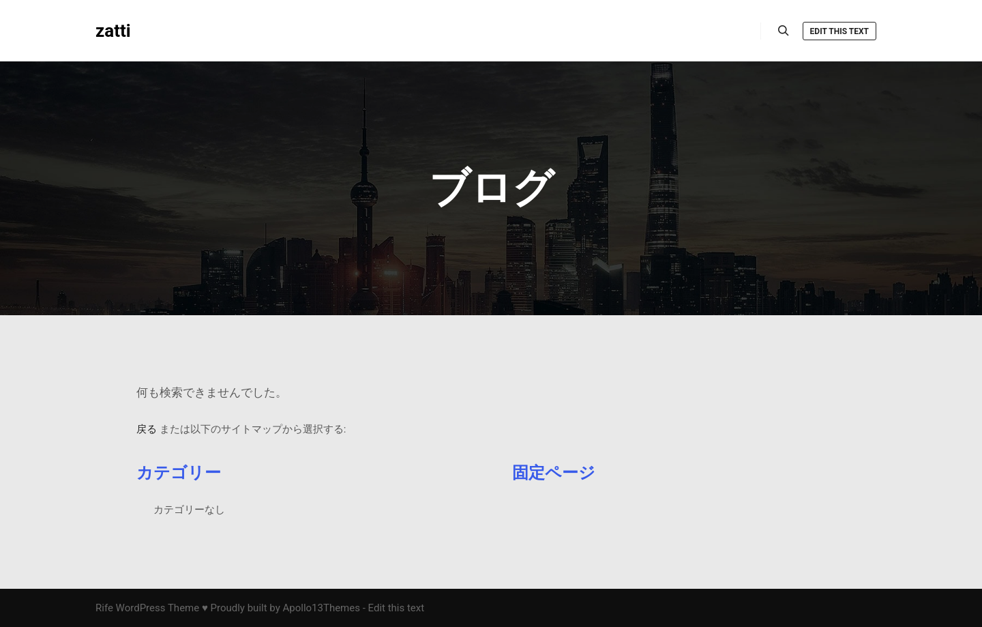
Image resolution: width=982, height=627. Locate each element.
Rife (104, 608)
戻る (146, 429)
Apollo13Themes (321, 608)
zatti (113, 30)
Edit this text (839, 31)
